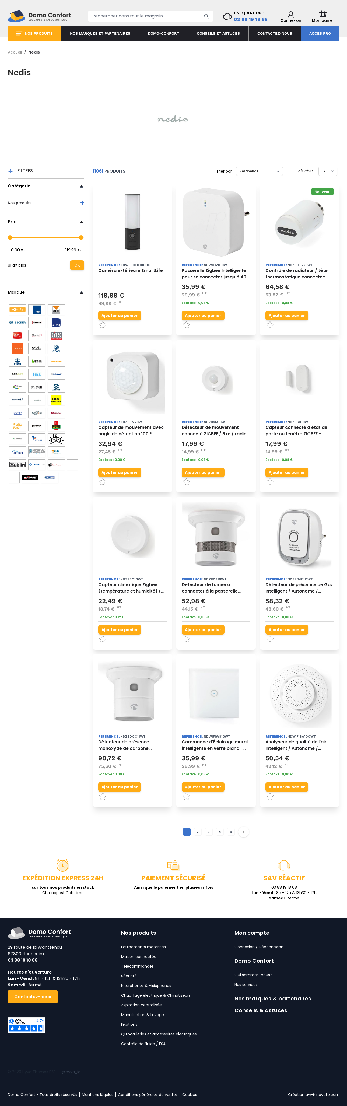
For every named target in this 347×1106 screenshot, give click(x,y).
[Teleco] (17, 451)
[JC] (14, 477)
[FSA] (56, 438)
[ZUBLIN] (17, 464)
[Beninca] (36, 426)
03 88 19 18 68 (251, 19)
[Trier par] (259, 171)
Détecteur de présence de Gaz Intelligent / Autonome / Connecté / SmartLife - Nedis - (299, 588)
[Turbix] (49, 477)
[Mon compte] (291, 17)
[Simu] (56, 322)
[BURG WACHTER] (56, 426)
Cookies (189, 1094)
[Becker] (17, 322)
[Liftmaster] (56, 413)
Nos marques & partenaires (272, 998)
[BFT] (17, 335)
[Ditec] (56, 335)
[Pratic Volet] (17, 426)
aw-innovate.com (322, 1094)
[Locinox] (17, 348)
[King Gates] (17, 374)
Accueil (15, 52)
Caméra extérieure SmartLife (130, 270)
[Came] (56, 348)
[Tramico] (36, 438)
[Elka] (36, 374)
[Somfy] (17, 309)
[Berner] (36, 361)
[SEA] (36, 451)
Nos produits (39, 33)
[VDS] (56, 451)
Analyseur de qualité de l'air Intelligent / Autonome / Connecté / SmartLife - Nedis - (299, 745)
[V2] (56, 464)
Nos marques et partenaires (100, 33)
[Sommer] (36, 322)
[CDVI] (17, 361)
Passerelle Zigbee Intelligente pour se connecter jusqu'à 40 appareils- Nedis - (214, 273)
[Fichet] (36, 387)
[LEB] (72, 464)
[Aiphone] (56, 387)
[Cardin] (56, 309)
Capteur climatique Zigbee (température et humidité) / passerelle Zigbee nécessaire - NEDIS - (132, 588)
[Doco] (17, 413)
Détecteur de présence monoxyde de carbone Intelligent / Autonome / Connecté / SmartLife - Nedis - (132, 745)
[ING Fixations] (56, 400)
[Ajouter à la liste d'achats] (139, 325)
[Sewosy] (17, 387)
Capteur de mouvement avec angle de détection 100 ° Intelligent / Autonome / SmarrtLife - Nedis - (131, 430)
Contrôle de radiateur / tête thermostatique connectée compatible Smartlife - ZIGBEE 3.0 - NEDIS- (298, 273)
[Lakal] (56, 374)
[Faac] (36, 348)
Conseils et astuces (218, 33)
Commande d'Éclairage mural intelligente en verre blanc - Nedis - (215, 745)
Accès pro (320, 33)
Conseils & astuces (260, 1010)
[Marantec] (36, 335)
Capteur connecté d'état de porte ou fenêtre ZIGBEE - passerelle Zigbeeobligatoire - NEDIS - (298, 430)
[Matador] (30, 477)
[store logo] (39, 16)
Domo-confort (163, 33)
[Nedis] (36, 400)
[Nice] (36, 309)
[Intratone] (36, 413)
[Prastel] (17, 400)
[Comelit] (17, 438)
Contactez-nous (274, 33)
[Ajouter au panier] (119, 315)
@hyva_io (71, 1071)
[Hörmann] (56, 361)
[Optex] (36, 464)
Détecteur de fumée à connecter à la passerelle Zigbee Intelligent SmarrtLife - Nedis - (215, 588)
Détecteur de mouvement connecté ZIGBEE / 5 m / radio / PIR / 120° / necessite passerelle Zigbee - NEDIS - (216, 430)
